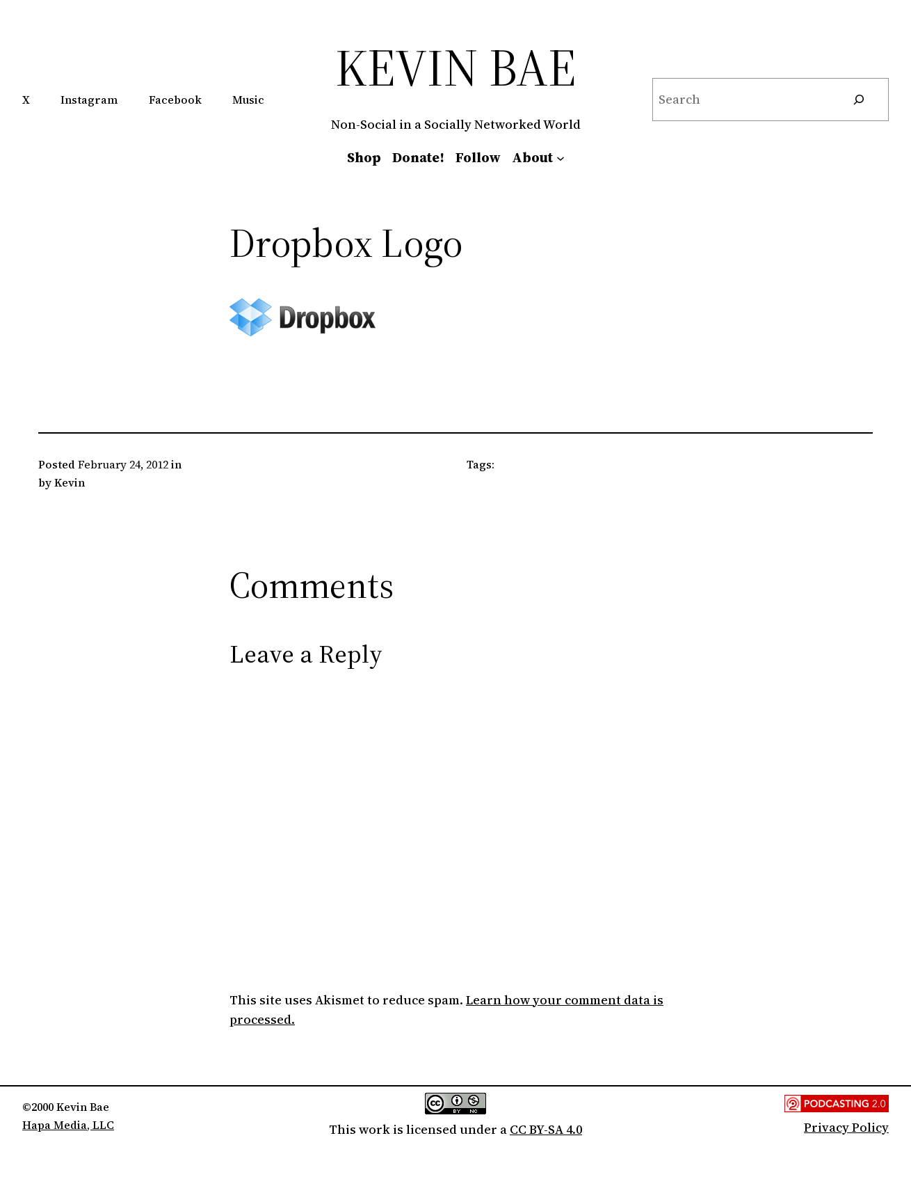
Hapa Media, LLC (68, 1124)
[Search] (858, 99)
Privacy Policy (846, 1127)
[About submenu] (560, 157)
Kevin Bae (456, 67)
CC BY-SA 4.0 (546, 1129)
